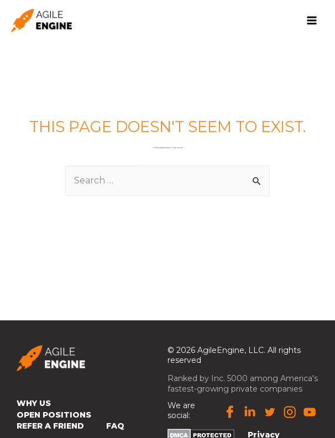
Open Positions (54, 415)
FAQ (115, 427)
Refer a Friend (50, 427)
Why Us (34, 404)
